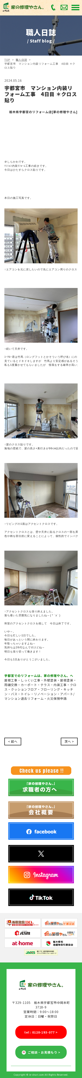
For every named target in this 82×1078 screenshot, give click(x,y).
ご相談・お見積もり (41, 1052)
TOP (7, 59)
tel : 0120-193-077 (41, 1032)
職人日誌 (21, 59)
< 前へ (12, 741)
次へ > (69, 741)
